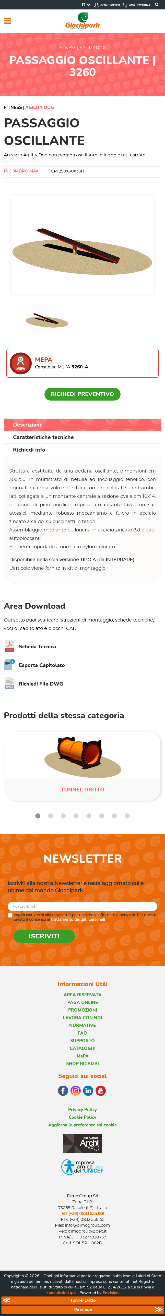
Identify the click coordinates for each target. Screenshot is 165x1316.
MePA (83, 1056)
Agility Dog (39, 107)
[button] (37, 816)
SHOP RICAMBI (82, 1064)
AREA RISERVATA (83, 995)
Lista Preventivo (136, 5)
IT (83, 4)
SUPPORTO (82, 1041)
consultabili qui (61, 1293)
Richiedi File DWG (33, 683)
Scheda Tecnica (30, 646)
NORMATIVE (82, 1025)
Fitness (13, 107)
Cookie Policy (82, 1117)
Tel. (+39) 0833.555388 (82, 1214)
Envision (110, 1293)
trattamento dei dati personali (78, 920)
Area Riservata (107, 5)
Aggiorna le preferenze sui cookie (82, 1125)
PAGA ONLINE (82, 1002)
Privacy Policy (82, 1110)
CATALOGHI (83, 1048)
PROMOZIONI (82, 1010)
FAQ (82, 1033)
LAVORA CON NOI (82, 1018)
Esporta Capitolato (34, 665)
